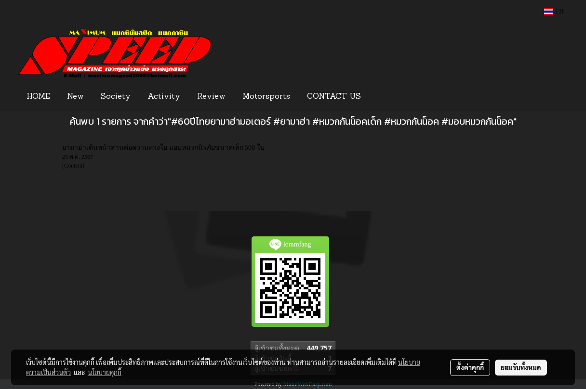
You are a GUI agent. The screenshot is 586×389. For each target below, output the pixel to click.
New (75, 97)
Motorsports (266, 97)
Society (116, 97)
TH (554, 11)
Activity (163, 97)
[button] (384, 97)
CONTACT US (334, 97)
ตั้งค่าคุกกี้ (470, 367)
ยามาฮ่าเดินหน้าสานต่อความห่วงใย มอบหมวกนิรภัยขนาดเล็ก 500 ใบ (163, 147)
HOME (38, 97)
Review (211, 97)
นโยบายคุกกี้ (104, 372)
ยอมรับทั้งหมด (521, 367)
